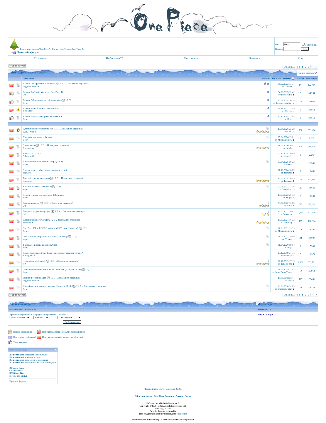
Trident (288, 239)
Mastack (288, 255)
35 (300, 179)
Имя (277, 44)
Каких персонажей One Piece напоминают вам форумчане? (53, 252)
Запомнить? (309, 44)
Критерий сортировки (21, 314)
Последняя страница (78, 83)
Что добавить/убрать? (34, 261)
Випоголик (286, 94)
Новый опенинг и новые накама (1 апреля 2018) (47, 286)
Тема (24, 78)
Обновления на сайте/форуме (46, 100)
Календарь (254, 58)
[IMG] (12, 373)
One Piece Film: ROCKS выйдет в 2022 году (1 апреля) (50, 228)
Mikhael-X (28, 222)
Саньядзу (287, 214)
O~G (289, 131)
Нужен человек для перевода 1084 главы (43, 195)
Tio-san (288, 111)
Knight (288, 148)
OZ (24, 94)
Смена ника (29, 145)
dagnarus (27, 172)
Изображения (113, 58)
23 (300, 101)
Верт (25, 103)
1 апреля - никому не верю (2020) (40, 244)
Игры (300, 58)
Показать (62, 314)
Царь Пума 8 (29, 131)
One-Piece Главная (164, 396)
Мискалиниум (285, 139)
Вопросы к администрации (36, 211)
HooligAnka (29, 255)
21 (300, 188)
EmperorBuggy (284, 288)
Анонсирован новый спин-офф (38, 161)
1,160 (300, 262)
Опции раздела (306, 72)
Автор (31, 78)
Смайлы (13, 370)
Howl (289, 205)
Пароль (279, 49)
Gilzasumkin (29, 156)
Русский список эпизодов (36, 178)
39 (300, 287)
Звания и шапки (31, 203)
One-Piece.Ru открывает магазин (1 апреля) (45, 236)
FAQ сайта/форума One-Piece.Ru (47, 92)
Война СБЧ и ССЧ (32, 153)
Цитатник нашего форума (36, 128)
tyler (290, 280)
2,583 (300, 212)
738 (300, 130)
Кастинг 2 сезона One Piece (37, 186)
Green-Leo (287, 189)
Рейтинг (266, 78)
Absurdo (288, 156)
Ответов (300, 78)
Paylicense (182, 413)
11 (300, 163)
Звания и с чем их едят (34, 277)
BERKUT (27, 111)
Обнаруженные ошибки (43, 83)
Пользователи (191, 58)
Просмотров (311, 78)
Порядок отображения (44, 314)
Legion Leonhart (31, 86)
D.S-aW (288, 86)
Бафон (289, 164)
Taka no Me (286, 263)
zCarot (168, 408)
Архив (179, 396)
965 (300, 204)
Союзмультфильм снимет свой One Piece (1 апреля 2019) (52, 269)
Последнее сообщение (281, 78)
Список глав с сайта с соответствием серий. (45, 170)
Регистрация (40, 58)
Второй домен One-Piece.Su (45, 108)
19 (300, 271)
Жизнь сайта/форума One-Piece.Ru (68, 49)
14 (300, 229)
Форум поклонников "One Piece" (35, 49)
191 (300, 85)
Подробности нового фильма (37, 137)
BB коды (13, 368)
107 (300, 279)
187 (300, 221)
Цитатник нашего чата (34, 219)
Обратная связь (143, 396)
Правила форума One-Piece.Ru (46, 116)
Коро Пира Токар (283, 272)
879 (300, 146)
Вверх (188, 396)
